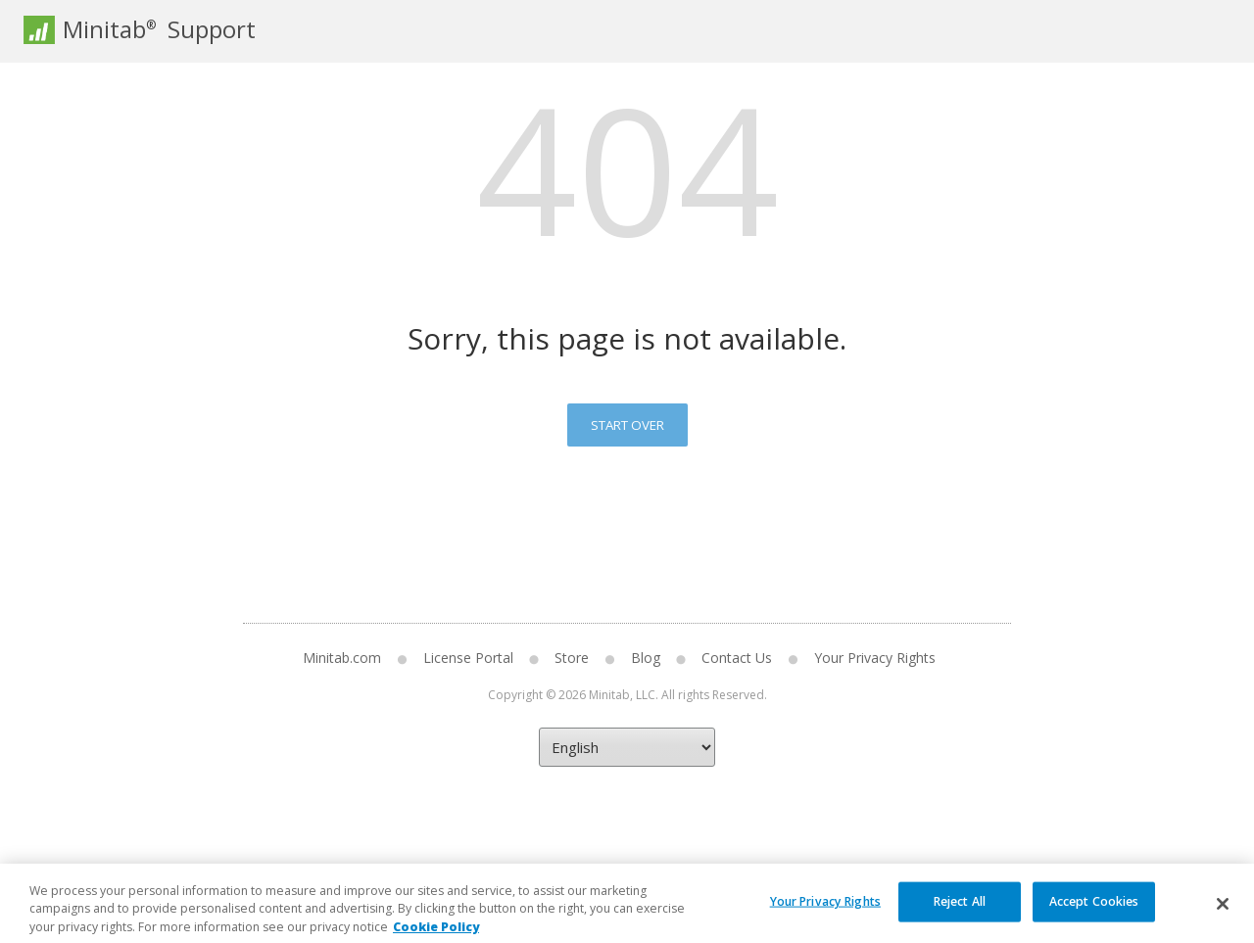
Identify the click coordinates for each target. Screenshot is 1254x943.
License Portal (468, 657)
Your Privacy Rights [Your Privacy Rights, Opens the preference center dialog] (825, 916)
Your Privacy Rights (875, 657)
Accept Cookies (1094, 916)
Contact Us (736, 657)
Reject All (960, 916)
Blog (645, 657)
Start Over (627, 425)
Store (572, 657)
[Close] (1222, 918)
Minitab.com (342, 657)
